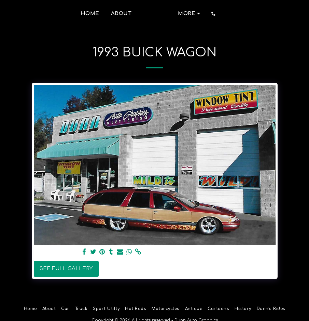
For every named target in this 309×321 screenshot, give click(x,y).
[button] (250, 13)
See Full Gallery (66, 268)
